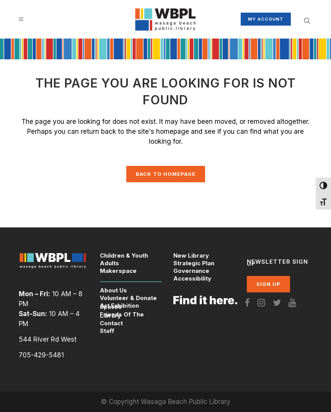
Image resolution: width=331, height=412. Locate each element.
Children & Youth (124, 255)
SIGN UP (268, 284)
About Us (113, 290)
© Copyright (121, 402)
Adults (109, 263)
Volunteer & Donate (128, 297)
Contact (111, 323)
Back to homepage (166, 174)
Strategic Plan (193, 263)
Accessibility (192, 278)
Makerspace (118, 270)
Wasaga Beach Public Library (185, 402)
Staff (107, 330)
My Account (266, 19)
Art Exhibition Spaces (119, 306)
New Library (191, 255)
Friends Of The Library (122, 315)
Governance (191, 270)
